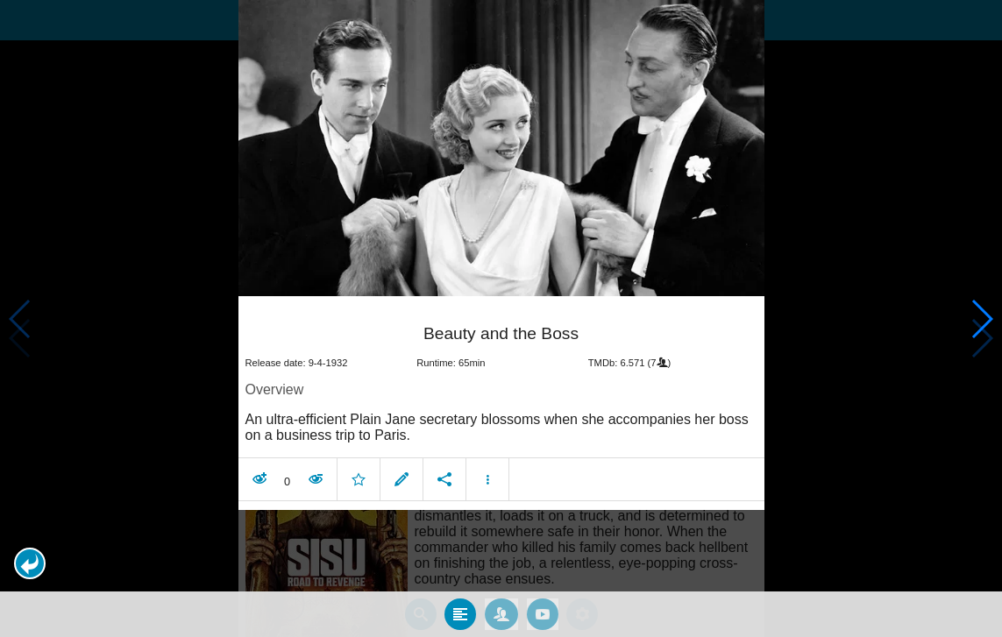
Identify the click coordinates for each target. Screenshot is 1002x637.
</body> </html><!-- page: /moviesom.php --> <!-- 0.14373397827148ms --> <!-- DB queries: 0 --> (501, 318)
